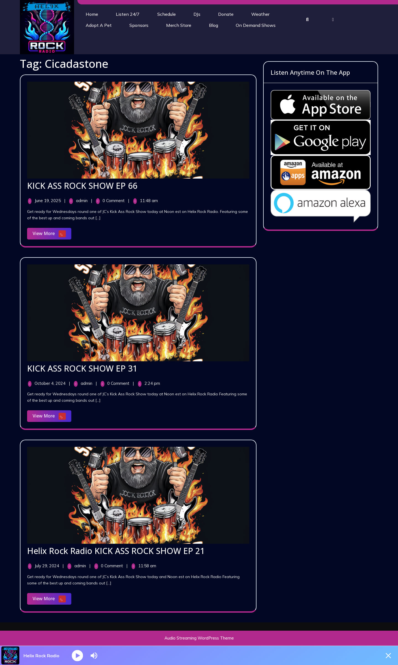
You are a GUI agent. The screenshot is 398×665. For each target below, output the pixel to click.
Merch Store (178, 25)
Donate (226, 14)
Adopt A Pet (99, 25)
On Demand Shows (256, 25)
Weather (260, 14)
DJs (196, 14)
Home (92, 14)
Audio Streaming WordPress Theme (199, 638)
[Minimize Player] (388, 655)
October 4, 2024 (51, 383)
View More (52, 234)
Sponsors (138, 25)
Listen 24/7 (128, 14)
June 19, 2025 (48, 200)
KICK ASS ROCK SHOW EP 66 (82, 185)
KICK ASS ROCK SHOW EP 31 (82, 368)
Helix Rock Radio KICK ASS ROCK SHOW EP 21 (116, 550)
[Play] (77, 655)
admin (82, 200)
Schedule (166, 14)
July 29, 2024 (47, 565)
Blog (213, 25)
